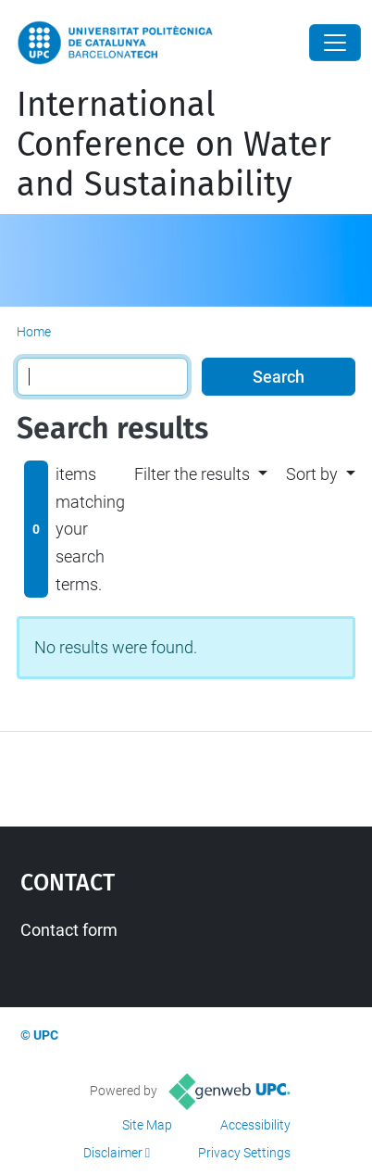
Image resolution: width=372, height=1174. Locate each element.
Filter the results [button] (192, 474)
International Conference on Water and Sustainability (174, 144)
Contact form (69, 930)
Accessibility (255, 1124)
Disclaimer (113, 1152)
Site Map (147, 1124)
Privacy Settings (244, 1152)
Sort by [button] (312, 474)
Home (34, 331)
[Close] (335, 42)
